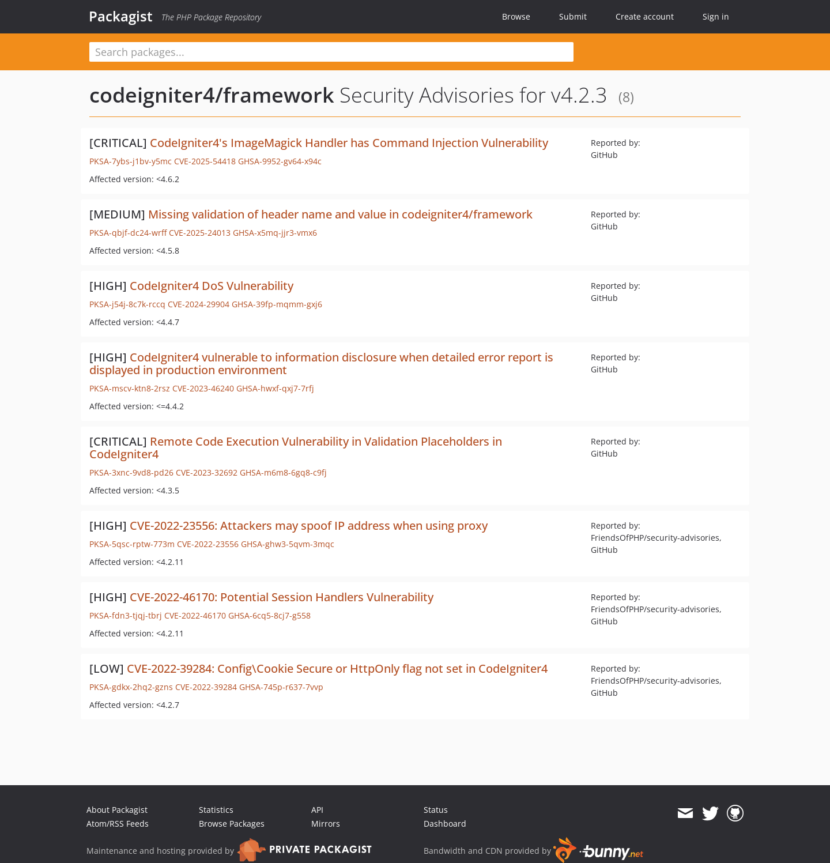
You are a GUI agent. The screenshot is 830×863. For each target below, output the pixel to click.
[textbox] (331, 52)
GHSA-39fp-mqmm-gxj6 (277, 304)
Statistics (216, 809)
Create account (645, 16)
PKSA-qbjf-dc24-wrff (128, 232)
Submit (573, 16)
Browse (516, 16)
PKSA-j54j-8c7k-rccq (127, 304)
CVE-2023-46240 (203, 388)
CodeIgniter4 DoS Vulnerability (211, 285)
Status (436, 809)
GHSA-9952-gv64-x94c (280, 161)
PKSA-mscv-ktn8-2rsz (129, 388)
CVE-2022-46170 (195, 615)
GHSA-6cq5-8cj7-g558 (269, 615)
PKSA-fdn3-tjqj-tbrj (125, 615)
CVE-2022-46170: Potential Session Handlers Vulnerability (281, 597)
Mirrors (325, 823)
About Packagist (117, 809)
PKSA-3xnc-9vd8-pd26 (131, 472)
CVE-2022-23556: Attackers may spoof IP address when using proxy (309, 525)
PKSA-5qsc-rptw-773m (132, 543)
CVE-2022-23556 (208, 543)
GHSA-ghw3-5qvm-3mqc (287, 543)
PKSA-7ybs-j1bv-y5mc (130, 161)
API (317, 809)
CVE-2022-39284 (206, 686)
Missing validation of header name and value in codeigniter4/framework (340, 214)
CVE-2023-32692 (206, 472)
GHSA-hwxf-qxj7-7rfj (275, 388)
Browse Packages (232, 823)
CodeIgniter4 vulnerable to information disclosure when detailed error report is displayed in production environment (321, 363)
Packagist (121, 16)
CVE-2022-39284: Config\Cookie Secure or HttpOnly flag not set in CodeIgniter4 (337, 668)
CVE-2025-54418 (205, 161)
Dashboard (445, 823)
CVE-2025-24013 (200, 232)
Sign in (716, 16)
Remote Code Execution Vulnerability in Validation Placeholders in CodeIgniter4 (295, 448)
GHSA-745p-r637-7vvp (281, 686)
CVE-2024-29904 (198, 304)
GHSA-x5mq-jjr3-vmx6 (275, 232)
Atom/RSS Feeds (117, 823)
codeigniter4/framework (211, 95)
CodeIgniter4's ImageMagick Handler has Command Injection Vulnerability (349, 142)
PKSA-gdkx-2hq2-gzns (131, 686)
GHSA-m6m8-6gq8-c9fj (283, 472)
